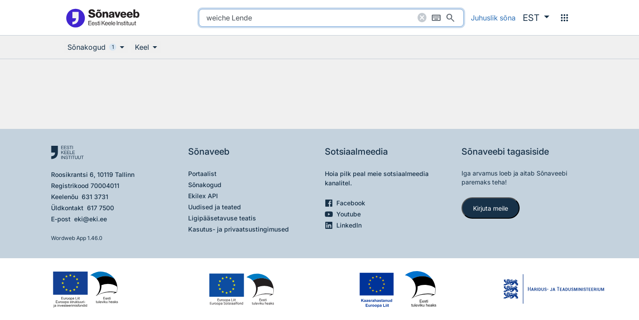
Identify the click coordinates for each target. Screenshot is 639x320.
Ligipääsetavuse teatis (222, 218)
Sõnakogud (204, 184)
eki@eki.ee (90, 219)
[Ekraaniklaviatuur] (436, 17)
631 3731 (95, 196)
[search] (331, 18)
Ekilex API (203, 196)
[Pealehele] (102, 17)
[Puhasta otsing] (422, 17)
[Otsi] (450, 17)
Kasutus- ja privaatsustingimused (238, 229)
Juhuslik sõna (493, 17)
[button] (536, 17)
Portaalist (202, 173)
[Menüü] (564, 18)
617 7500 (100, 208)
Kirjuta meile (490, 208)
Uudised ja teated (214, 207)
